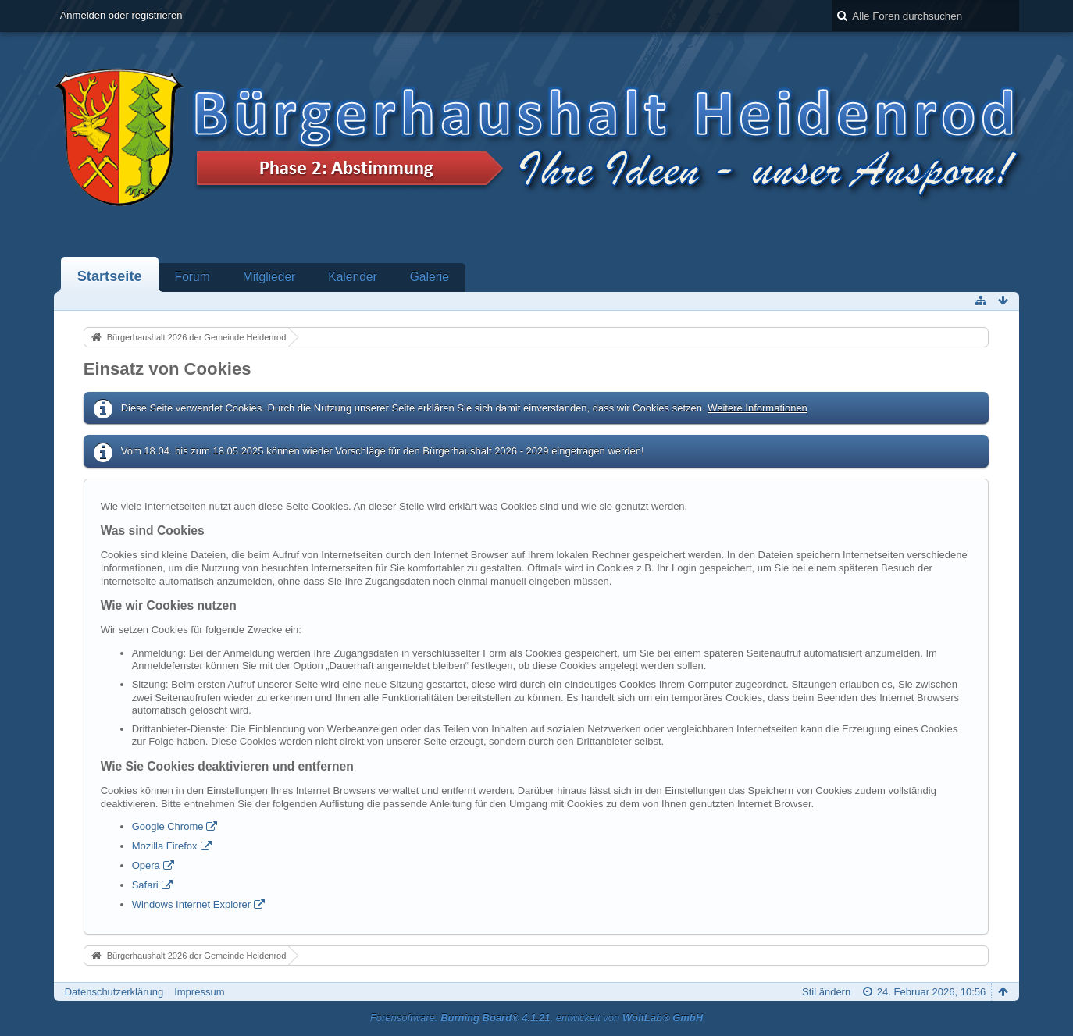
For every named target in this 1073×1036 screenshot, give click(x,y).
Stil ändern (826, 992)
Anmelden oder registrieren (121, 15)
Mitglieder (269, 276)
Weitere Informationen (757, 408)
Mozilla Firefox (165, 846)
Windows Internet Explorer (191, 904)
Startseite (109, 276)
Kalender (352, 276)
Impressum (199, 992)
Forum (192, 276)
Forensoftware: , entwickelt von (536, 1018)
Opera (146, 865)
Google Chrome (168, 826)
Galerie (429, 276)
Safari (145, 885)
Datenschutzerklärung (114, 992)
